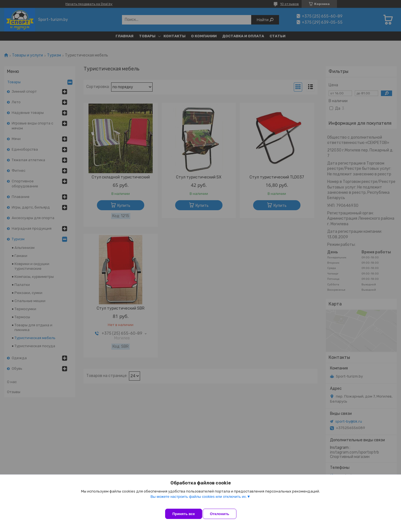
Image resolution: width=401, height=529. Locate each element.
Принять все (183, 514)
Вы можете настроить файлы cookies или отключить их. (198, 501)
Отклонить (224, 514)
